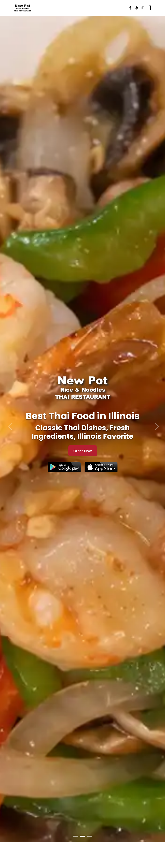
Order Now (82, 451)
